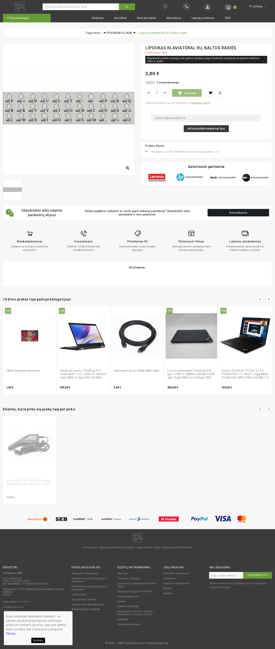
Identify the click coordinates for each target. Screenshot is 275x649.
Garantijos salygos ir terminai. (134, 591)
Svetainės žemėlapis (129, 624)
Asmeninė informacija (175, 573)
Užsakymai (169, 578)
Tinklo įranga (79, 594)
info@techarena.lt (13, 607)
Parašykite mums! (200, 103)
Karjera (121, 601)
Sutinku (38, 640)
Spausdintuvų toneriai (84, 599)
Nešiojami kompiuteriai (85, 573)
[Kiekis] (156, 93)
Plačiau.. (11, 633)
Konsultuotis (238, 212)
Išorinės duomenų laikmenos (88, 604)
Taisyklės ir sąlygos (128, 578)
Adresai (167, 588)
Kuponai (167, 593)
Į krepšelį (187, 93)
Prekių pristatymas (128, 596)
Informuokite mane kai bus (206, 128)
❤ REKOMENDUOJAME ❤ (86, 609)
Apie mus (122, 573)
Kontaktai (122, 619)
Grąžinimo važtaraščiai (176, 583)
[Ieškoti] (81, 6)
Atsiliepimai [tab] (137, 267)
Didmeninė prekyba (128, 606)
